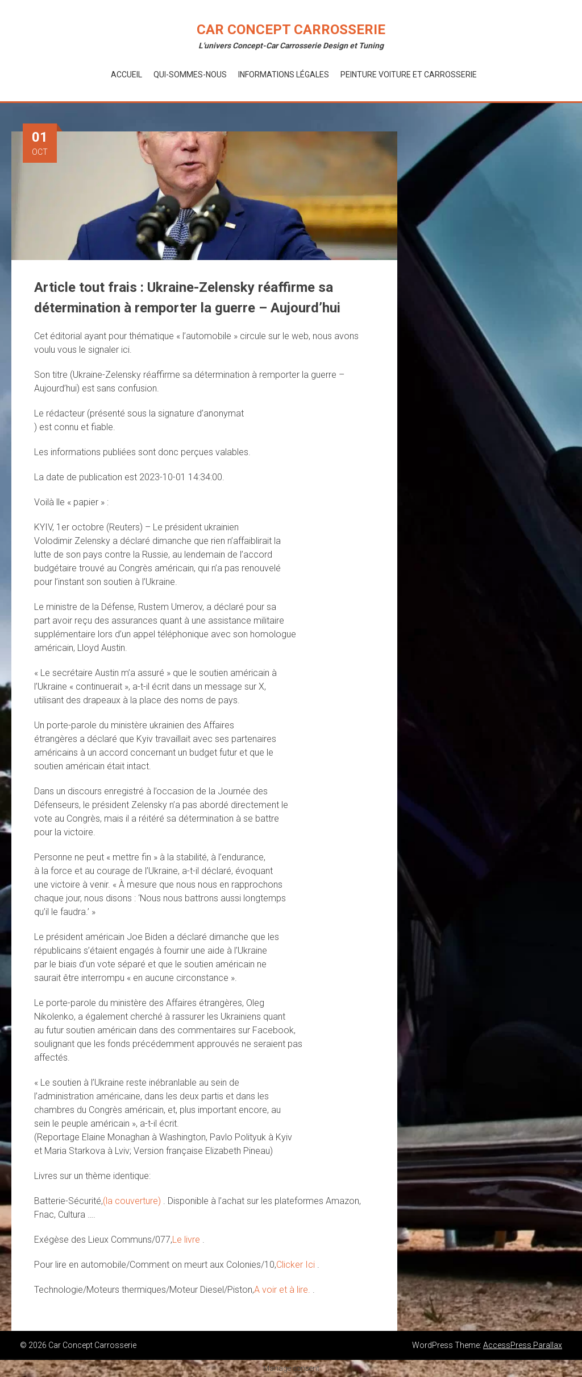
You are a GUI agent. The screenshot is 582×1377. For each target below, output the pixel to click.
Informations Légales (283, 74)
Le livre (187, 1239)
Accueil (126, 74)
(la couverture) (133, 1200)
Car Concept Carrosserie (291, 30)
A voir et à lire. (283, 1289)
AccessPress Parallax (522, 1345)
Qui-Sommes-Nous (190, 74)
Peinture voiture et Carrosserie (408, 74)
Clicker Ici (296, 1264)
